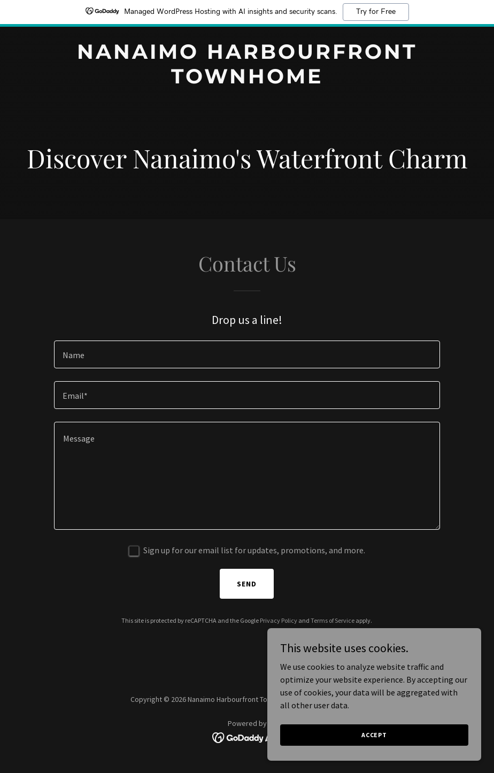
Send (247, 584)
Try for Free (376, 12)
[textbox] (247, 354)
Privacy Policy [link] (278, 620)
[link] (247, 80)
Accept (374, 735)
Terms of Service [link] (332, 620)
